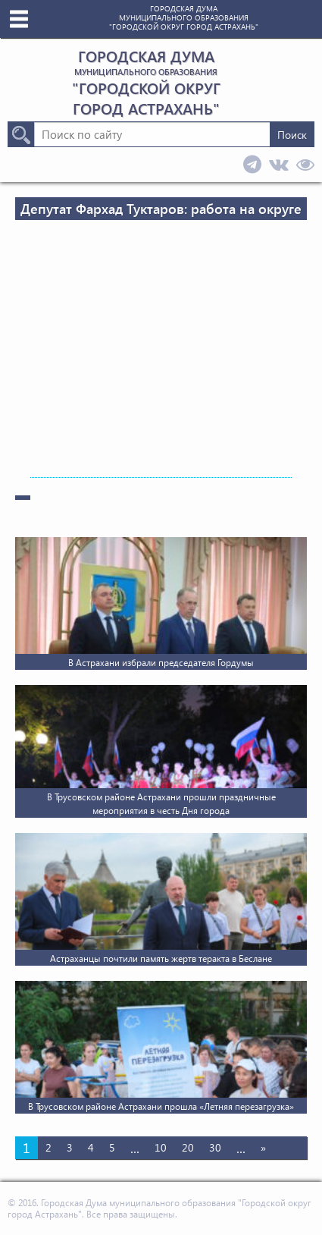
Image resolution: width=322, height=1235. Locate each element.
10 (161, 1147)
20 (188, 1147)
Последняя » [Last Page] (53, 1170)
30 (215, 1147)
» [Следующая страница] (263, 1147)
